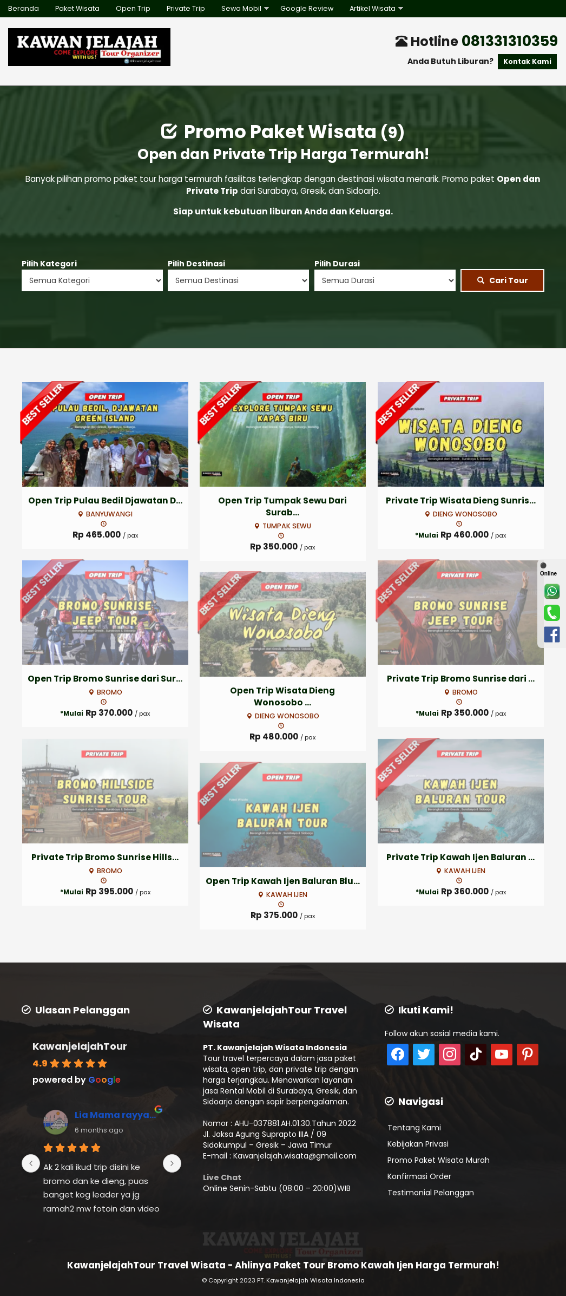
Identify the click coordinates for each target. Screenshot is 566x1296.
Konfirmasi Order (419, 1176)
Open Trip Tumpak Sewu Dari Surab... (282, 506)
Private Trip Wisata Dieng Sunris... (461, 500)
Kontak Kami (527, 61)
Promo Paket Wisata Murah (438, 1160)
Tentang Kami (414, 1127)
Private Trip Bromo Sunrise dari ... (461, 678)
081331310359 (510, 41)
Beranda (23, 8)
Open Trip (133, 8)
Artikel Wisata (373, 8)
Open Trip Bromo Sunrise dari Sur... (105, 678)
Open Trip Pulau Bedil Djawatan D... (105, 500)
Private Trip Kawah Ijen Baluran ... (460, 857)
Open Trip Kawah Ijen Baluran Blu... (283, 881)
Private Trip (186, 8)
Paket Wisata (77, 8)
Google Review (306, 8)
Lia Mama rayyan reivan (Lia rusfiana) (117, 1115)
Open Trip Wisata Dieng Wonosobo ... (282, 696)
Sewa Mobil (241, 8)
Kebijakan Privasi (418, 1143)
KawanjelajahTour (79, 1046)
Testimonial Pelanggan (430, 1192)
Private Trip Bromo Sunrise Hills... (105, 857)
